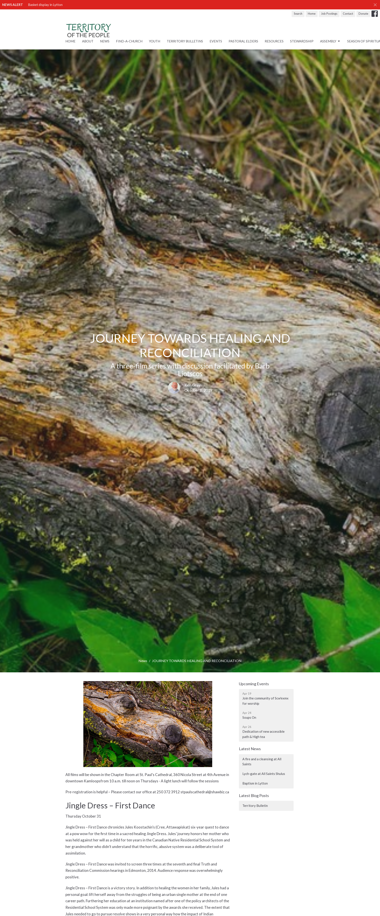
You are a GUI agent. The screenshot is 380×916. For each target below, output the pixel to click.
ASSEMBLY (330, 41)
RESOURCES (274, 41)
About (87, 41)
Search (298, 13)
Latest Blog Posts (254, 795)
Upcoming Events (254, 683)
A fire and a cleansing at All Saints (261, 761)
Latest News (250, 748)
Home (311, 13)
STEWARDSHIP (301, 41)
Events (216, 41)
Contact (348, 13)
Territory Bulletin (255, 806)
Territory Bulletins (185, 41)
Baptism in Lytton (255, 783)
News (104, 41)
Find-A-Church (129, 41)
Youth (154, 41)
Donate (363, 13)
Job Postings (329, 13)
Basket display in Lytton (45, 5)
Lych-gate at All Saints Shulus (263, 774)
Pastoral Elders (243, 41)
